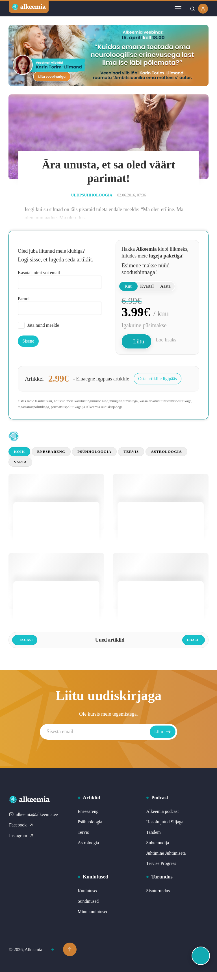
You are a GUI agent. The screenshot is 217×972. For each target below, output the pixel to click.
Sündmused (88, 901)
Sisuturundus (158, 890)
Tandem (153, 832)
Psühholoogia (94, 451)
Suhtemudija (157, 842)
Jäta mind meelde (38, 325)
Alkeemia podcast (162, 811)
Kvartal (147, 286)
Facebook (21, 824)
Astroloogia (166, 451)
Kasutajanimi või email (39, 272)
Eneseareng (51, 451)
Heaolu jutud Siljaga (164, 821)
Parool (24, 298)
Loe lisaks (165, 340)
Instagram (21, 835)
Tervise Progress (161, 863)
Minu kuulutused (93, 911)
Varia (20, 462)
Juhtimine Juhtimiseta (166, 853)
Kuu (129, 286)
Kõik (19, 451)
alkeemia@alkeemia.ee (33, 814)
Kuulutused (88, 890)
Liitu (138, 341)
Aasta (165, 286)
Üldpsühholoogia (91, 195)
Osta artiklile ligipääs (157, 378)
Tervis (131, 451)
